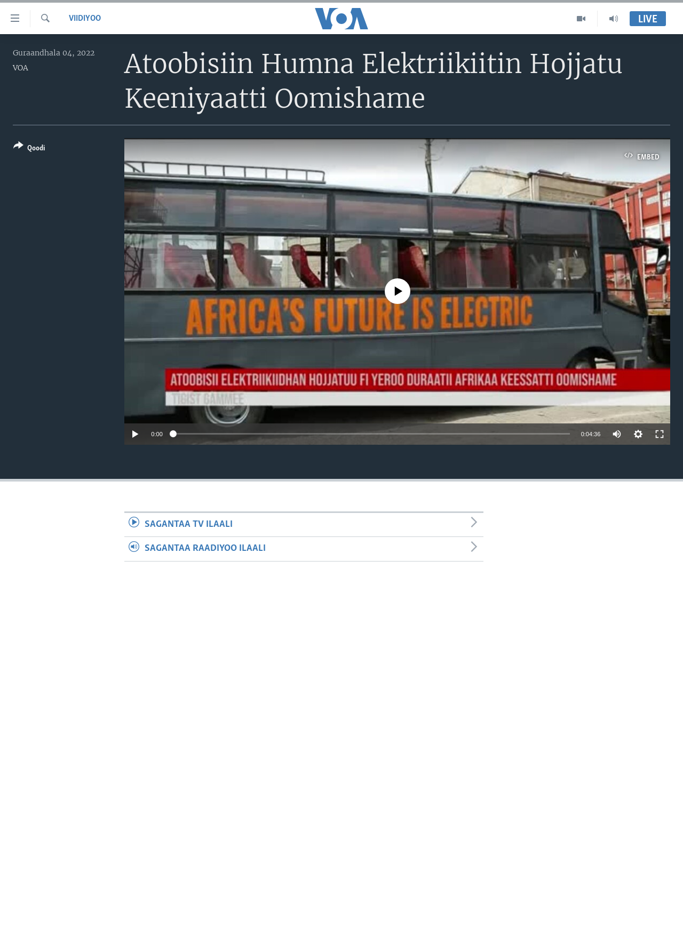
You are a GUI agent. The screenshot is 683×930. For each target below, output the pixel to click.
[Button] (29, 149)
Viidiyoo (85, 18)
